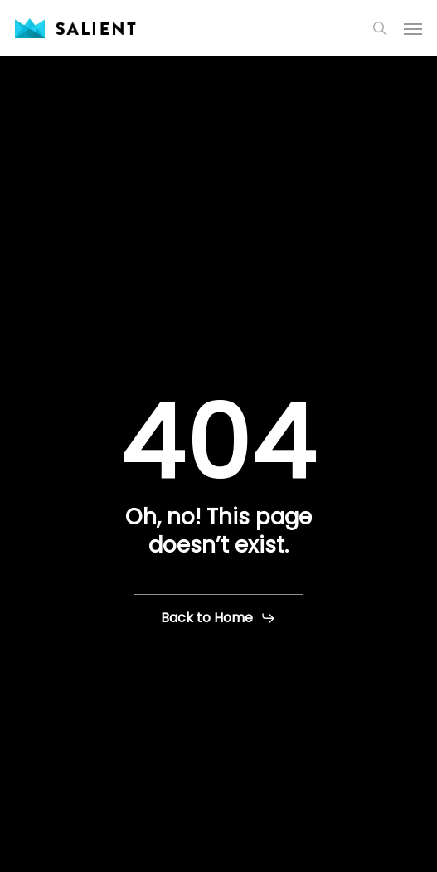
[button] (413, 28)
